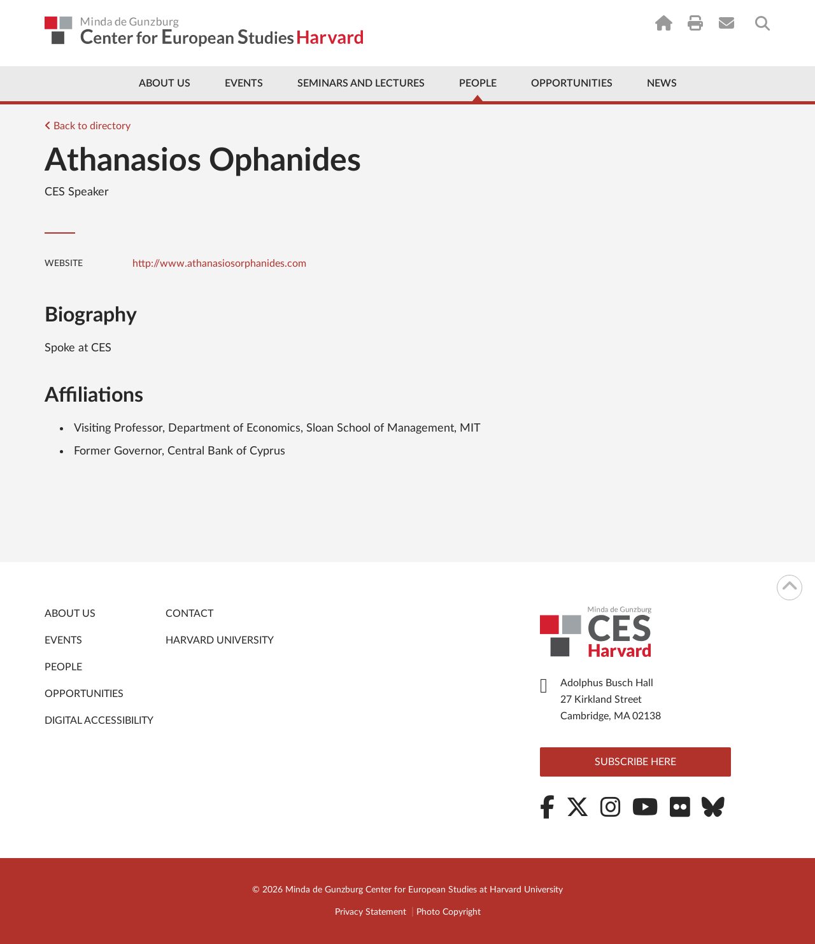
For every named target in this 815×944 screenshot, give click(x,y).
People (478, 83)
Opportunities (572, 83)
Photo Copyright (448, 912)
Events (244, 83)
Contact (189, 614)
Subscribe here (635, 762)
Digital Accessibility (99, 720)
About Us (164, 83)
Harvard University (220, 640)
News (662, 83)
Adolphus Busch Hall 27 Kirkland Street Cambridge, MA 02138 (610, 699)
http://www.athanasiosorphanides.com (219, 263)
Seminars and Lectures (361, 83)
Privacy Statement (370, 912)
